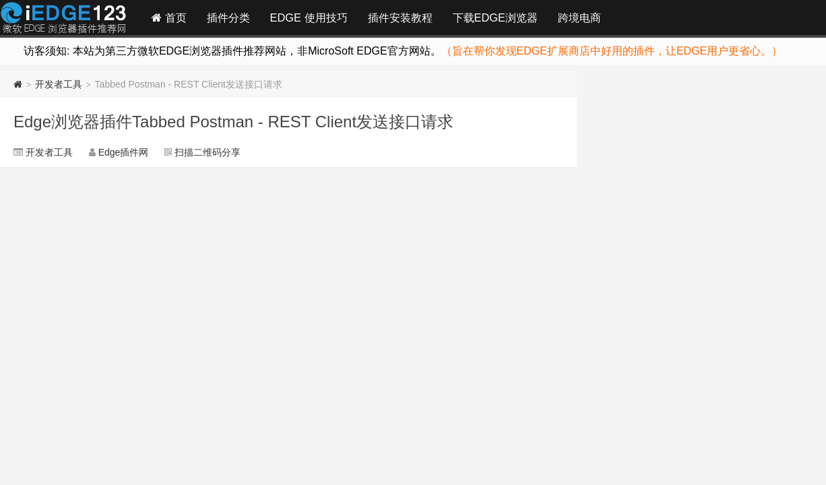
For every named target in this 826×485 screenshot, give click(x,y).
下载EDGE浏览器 (495, 17)
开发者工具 (58, 84)
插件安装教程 (400, 17)
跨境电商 (579, 17)
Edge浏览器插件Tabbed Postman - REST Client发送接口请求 (233, 121)
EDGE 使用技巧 (309, 17)
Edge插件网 (63, 19)
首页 (169, 17)
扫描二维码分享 (207, 152)
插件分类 (228, 17)
